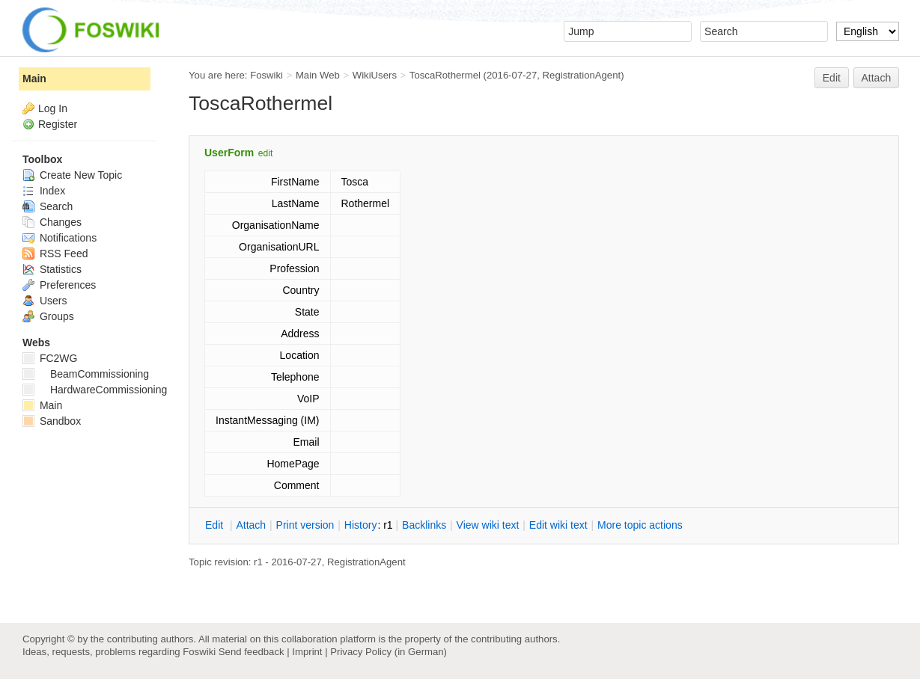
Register (57, 124)
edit (265, 153)
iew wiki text (488, 525)
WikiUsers (375, 75)
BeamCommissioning (85, 374)
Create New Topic (72, 175)
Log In (52, 108)
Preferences (59, 285)
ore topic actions (640, 525)
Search (47, 206)
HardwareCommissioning (94, 390)
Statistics (52, 269)
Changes (52, 222)
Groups (48, 316)
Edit (832, 78)
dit (215, 525)
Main (34, 79)
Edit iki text (558, 525)
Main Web (318, 75)
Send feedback (251, 651)
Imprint (307, 651)
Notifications (59, 238)
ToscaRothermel (445, 75)
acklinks (424, 525)
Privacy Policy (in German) (388, 651)
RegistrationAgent (582, 75)
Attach (877, 78)
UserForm (229, 153)
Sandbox (51, 421)
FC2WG (49, 358)
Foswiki (266, 75)
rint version (305, 525)
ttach (251, 525)
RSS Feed (55, 253)
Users (44, 301)
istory (360, 525)
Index (43, 191)
